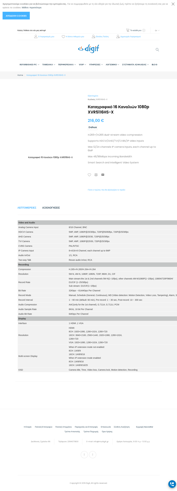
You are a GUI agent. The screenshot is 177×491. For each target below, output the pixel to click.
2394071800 (72, 441)
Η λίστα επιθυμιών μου (75, 36)
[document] (85, 10)
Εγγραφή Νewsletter (144, 427)
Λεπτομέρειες (27, 207)
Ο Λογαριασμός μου (46, 36)
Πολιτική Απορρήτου (63, 427)
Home (20, 75)
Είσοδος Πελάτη (102, 36)
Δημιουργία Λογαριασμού (130, 36)
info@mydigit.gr (101, 441)
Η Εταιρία (27, 427)
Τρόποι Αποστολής (72, 431)
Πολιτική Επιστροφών (43, 427)
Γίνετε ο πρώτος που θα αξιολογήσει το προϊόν (106, 190)
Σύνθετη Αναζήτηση (122, 427)
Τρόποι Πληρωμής (90, 431)
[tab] (27, 208)
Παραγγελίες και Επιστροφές (86, 427)
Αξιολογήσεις (51, 207)
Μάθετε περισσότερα (31, 7)
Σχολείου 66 (45, 441)
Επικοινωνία (106, 427)
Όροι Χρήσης (107, 431)
